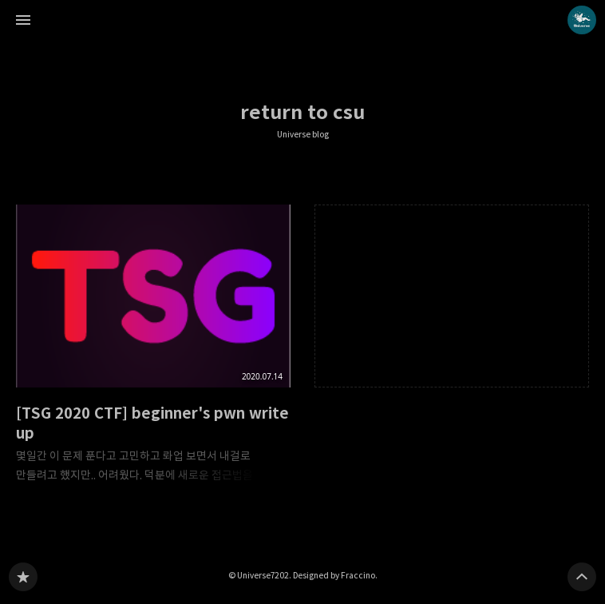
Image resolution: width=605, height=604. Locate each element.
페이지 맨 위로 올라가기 (582, 577)
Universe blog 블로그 (23, 577)
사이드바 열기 (23, 20)
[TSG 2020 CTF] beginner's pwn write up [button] (153, 349)
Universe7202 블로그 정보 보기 (582, 20)
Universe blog (303, 134)
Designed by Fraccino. (335, 575)
